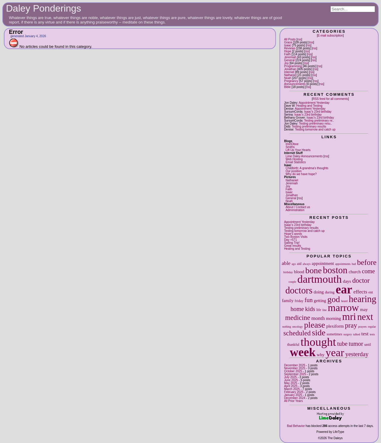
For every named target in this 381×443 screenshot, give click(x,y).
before (366, 262)
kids (310, 309)
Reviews (289, 48)
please (314, 324)
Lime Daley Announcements (304, 156)
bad (354, 264)
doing (319, 292)
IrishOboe (291, 144)
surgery (347, 334)
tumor (356, 343)
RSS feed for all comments (330, 98)
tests (372, 334)
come (368, 271)
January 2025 (293, 395)
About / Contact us (297, 207)
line (324, 310)
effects (360, 292)
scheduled (297, 333)
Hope (287, 51)
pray (351, 325)
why (320, 354)
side (319, 332)
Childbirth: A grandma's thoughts (306, 168)
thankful (293, 345)
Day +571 (290, 239)
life (318, 310)
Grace (288, 42)
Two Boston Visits (295, 236)
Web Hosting (293, 159)
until (367, 345)
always (307, 264)
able (286, 263)
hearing (362, 299)
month (318, 318)
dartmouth (319, 279)
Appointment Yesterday (314, 102)
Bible (287, 87)
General (289, 60)
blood (299, 271)
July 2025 (290, 377)
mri (349, 316)
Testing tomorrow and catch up (315, 129)
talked (356, 334)
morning (333, 318)
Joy (286, 63)
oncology (297, 326)
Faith (287, 54)
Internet (289, 72)
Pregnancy (291, 81)
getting (320, 300)
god (333, 299)
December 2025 (294, 365)
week (303, 352)
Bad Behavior (296, 426)
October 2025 (293, 371)
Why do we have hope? (301, 174)
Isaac (287, 45)
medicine (297, 317)
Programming (293, 66)
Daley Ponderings (43, 8)
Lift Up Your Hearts (297, 150)
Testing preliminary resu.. (315, 123)
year (335, 353)
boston (335, 270)
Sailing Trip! (291, 242)
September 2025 (295, 374)
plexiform (335, 326)
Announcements (294, 84)
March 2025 (292, 389)
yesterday (356, 354)
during (330, 292)
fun (309, 300)
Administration (294, 210)
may (364, 309)
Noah (287, 78)
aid (299, 264)
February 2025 (293, 392)
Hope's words (293, 233)
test (364, 334)
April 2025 (290, 386)
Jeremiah (290, 57)
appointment (323, 263)
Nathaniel (290, 75)
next (365, 317)
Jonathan (290, 69)
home (297, 309)
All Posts (290, 39)
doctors (299, 290)
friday (299, 301)
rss (299, 39)
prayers (362, 326)
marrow (343, 307)
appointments (343, 264)
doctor (361, 280)
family (287, 300)
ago (294, 264)
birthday (288, 272)
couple (292, 281)
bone (313, 270)
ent (370, 292)
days (347, 281)
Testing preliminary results (309, 126)
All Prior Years (293, 401)
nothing (286, 326)
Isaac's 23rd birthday (318, 111)
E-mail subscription (330, 35)
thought (318, 341)
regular (372, 326)
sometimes (334, 334)
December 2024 (294, 398)
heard (344, 301)
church (355, 271)
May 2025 (290, 383)
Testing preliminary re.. (319, 120)
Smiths (290, 147)
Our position (293, 171)
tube (342, 343)
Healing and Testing (309, 105)
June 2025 (291, 380)
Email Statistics (295, 162)
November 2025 (294, 368)
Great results (292, 245)
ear (344, 289)
